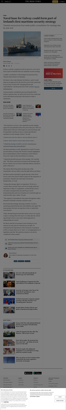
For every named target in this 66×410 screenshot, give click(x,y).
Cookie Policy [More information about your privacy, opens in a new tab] (6, 401)
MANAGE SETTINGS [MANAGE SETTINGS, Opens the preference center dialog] (59, 400)
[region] (33, 399)
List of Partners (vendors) (35, 396)
